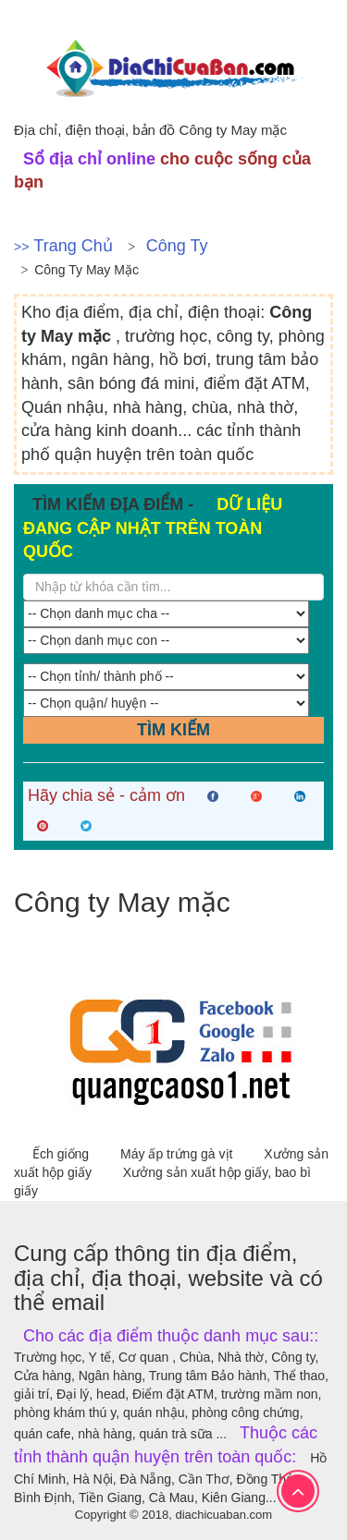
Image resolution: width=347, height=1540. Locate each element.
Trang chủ (72, 245)
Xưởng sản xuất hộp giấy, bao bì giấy (162, 1181)
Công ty (177, 245)
